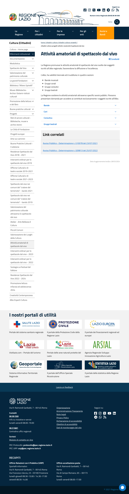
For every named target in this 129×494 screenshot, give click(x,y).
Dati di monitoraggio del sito (69, 427)
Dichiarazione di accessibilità (69, 421)
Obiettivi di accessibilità (67, 424)
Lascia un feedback (64, 387)
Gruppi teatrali (50, 124)
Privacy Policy (63, 417)
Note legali (61, 414)
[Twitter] (94, 10)
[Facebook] (85, 10)
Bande (47, 105)
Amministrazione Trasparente (70, 411)
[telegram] (108, 10)
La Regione (19, 32)
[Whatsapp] (113, 10)
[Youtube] (99, 10)
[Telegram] (95, 417)
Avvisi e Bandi (103, 32)
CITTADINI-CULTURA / (52, 42)
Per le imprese (61, 32)
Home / (43, 42)
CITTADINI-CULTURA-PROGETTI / (68, 42)
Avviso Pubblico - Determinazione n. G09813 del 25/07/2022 (70, 150)
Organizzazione (63, 407)
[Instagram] (89, 10)
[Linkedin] (103, 10)
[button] (33, 54)
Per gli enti (83, 32)
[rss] (117, 10)
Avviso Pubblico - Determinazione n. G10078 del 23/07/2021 (70, 143)
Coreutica (48, 117)
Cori (45, 111)
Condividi (114, 59)
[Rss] (104, 417)
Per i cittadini (39, 32)
